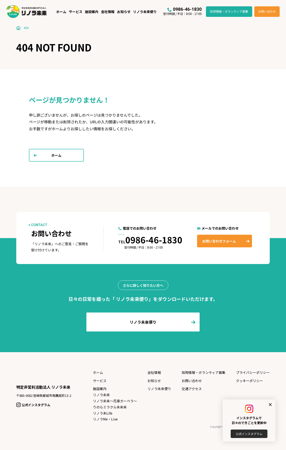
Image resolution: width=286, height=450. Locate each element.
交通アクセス (192, 388)
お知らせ (124, 11)
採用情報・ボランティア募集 (229, 11)
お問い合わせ (267, 11)
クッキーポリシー (249, 380)
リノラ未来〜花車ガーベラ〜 (115, 400)
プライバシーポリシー (253, 372)
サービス (75, 11)
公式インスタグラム (249, 434)
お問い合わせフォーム (219, 241)
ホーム (61, 11)
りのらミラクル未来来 (110, 407)
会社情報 (107, 11)
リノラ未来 (101, 394)
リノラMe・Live (105, 419)
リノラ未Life (102, 413)
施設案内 (91, 11)
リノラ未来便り (145, 11)
